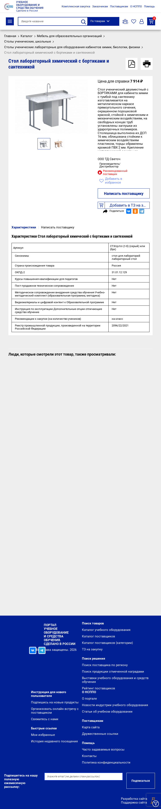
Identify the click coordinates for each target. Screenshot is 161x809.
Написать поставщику (123, 193)
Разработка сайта (134, 799)
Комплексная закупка (76, 6)
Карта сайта (91, 727)
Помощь (149, 6)
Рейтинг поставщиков (98, 688)
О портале (89, 698)
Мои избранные (43, 735)
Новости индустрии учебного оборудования (115, 705)
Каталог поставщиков (98, 636)
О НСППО (136, 6)
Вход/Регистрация (141, 21)
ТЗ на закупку (152, 20)
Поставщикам (119, 6)
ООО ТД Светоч (109, 159)
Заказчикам (100, 6)
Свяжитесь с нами (44, 719)
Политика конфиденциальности (106, 762)
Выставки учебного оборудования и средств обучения (115, 680)
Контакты (89, 756)
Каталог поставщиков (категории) (107, 643)
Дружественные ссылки (100, 734)
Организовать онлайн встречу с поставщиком (55, 711)
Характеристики (24, 227)
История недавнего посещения (54, 741)
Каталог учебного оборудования (106, 630)
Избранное (133, 21)
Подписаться (140, 780)
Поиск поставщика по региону (105, 665)
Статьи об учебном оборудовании (107, 711)
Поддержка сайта (134, 802)
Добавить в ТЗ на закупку (124, 205)
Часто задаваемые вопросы (103, 749)
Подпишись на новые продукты (55, 702)
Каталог (10, 21)
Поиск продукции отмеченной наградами (113, 671)
